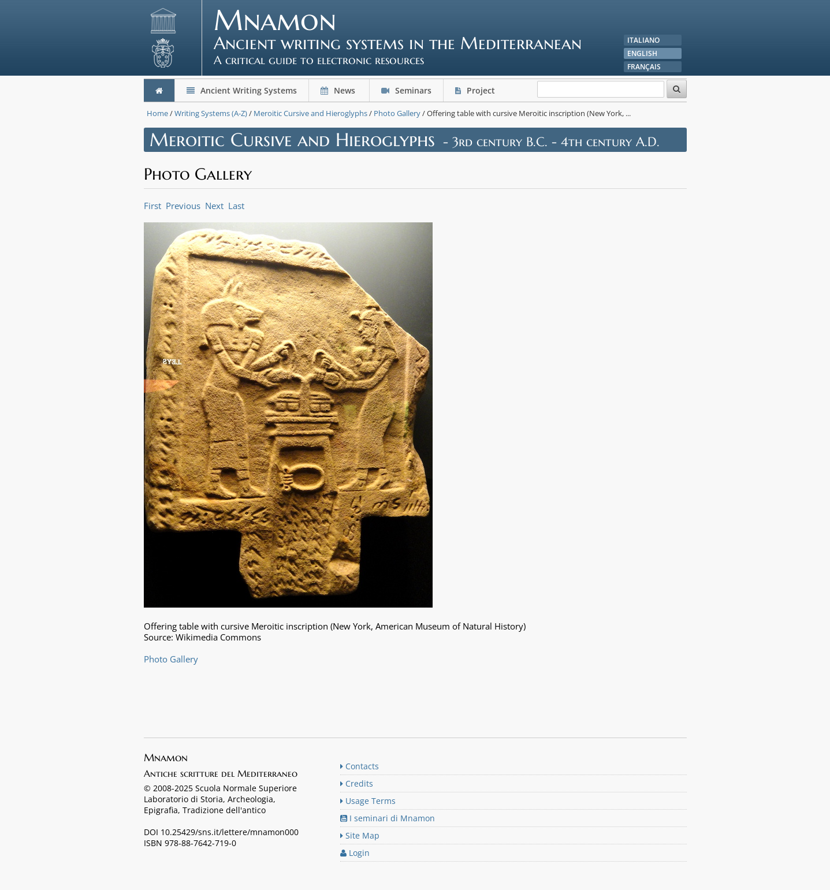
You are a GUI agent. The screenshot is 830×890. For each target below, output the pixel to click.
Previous (183, 205)
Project (476, 90)
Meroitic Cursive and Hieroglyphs (310, 113)
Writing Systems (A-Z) (210, 113)
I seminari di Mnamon (387, 818)
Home (157, 113)
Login (355, 852)
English (642, 53)
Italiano (643, 40)
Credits (356, 783)
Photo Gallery (397, 113)
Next (214, 205)
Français (644, 67)
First (152, 205)
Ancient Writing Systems (242, 90)
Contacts (359, 766)
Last (236, 205)
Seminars (406, 90)
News (339, 90)
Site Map (359, 835)
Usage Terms (368, 800)
